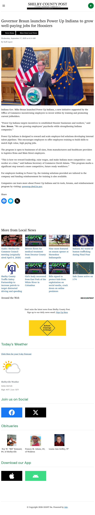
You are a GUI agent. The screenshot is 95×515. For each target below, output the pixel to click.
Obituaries (9, 426)
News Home (9, 33)
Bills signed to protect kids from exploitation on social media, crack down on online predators (59, 277)
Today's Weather (14, 344)
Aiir (66, 507)
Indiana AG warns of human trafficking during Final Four (83, 245)
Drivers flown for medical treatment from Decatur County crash (35, 247)
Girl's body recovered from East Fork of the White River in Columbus (35, 274)
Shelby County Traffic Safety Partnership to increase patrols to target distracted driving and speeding (11, 277)
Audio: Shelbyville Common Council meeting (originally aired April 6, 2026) (11, 247)
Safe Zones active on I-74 (83, 271)
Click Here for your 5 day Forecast (16, 353)
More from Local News (28, 33)
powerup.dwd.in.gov (32, 186)
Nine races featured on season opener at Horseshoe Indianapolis (59, 247)
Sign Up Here (62, 312)
